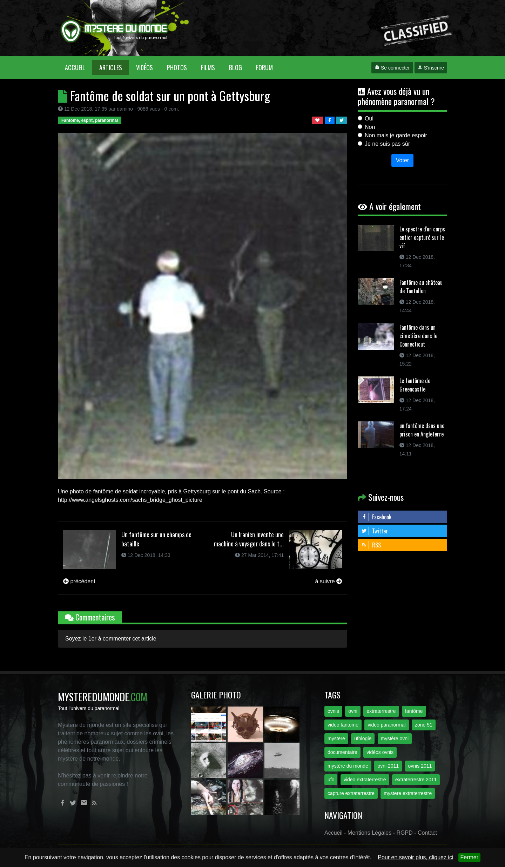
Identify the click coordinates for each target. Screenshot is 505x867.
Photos (177, 67)
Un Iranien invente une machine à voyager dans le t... (249, 539)
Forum (264, 67)
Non (370, 127)
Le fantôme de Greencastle (414, 384)
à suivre (328, 581)
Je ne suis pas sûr (387, 144)
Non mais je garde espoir (396, 135)
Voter (402, 160)
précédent (79, 581)
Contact (427, 833)
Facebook (376, 517)
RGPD (404, 833)
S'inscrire (431, 68)
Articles (110, 67)
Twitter (374, 531)
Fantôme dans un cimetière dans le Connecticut (418, 335)
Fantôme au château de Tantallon (421, 286)
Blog (235, 67)
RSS (371, 545)
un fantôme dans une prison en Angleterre (421, 429)
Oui (369, 118)
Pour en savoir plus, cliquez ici (415, 857)
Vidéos (144, 67)
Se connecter (392, 68)
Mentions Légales (369, 833)
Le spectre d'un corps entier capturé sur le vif (422, 237)
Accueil (78, 67)
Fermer (469, 857)
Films (208, 67)
